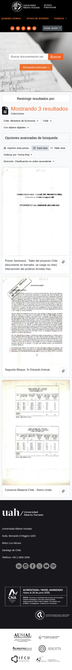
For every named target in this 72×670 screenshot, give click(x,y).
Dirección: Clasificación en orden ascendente (28, 161)
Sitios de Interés (37, 18)
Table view (57, 148)
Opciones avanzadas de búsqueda (31, 138)
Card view (40, 148)
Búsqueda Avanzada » (36, 67)
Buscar (55, 57)
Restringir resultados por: (36, 99)
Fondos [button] (59, 18)
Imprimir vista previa (16, 148)
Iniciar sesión (51, 28)
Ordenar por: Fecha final (17, 154)
